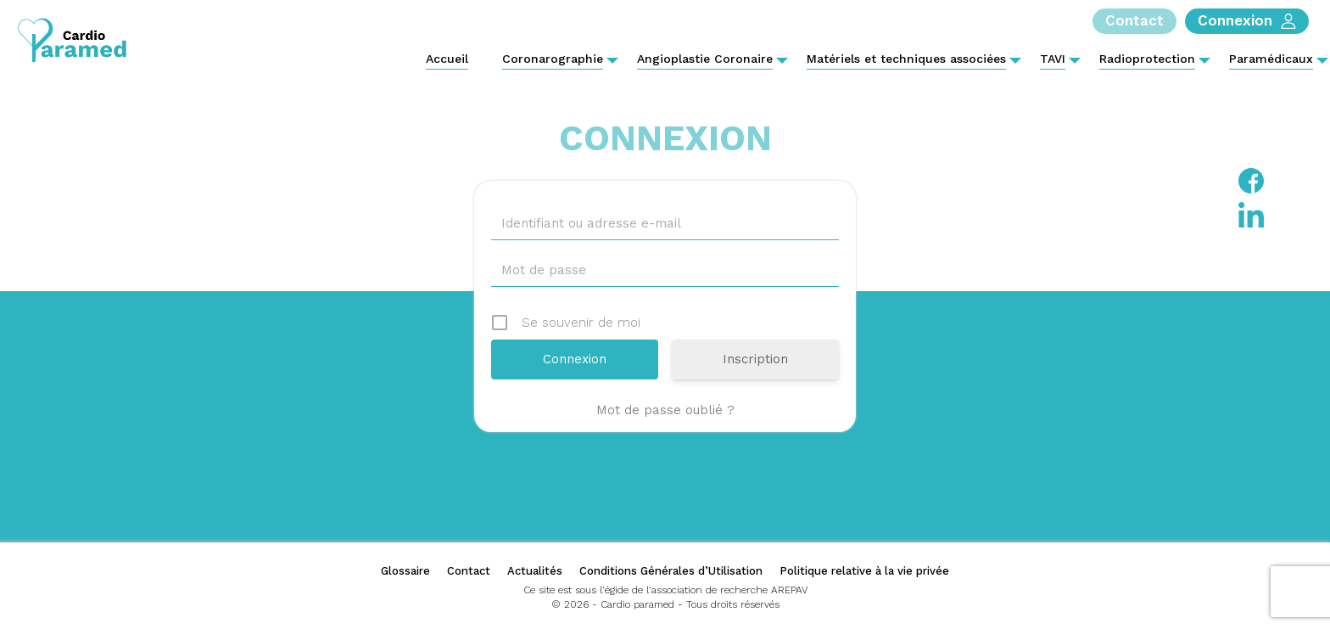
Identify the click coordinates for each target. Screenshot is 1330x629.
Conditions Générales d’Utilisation (671, 570)
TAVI (1052, 58)
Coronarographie (552, 58)
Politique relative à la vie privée (864, 570)
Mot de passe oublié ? (665, 410)
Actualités (534, 570)
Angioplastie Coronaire (705, 58)
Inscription (755, 359)
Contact (468, 570)
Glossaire (405, 570)
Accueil (447, 58)
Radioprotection (1147, 58)
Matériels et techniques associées (906, 58)
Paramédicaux (1271, 58)
